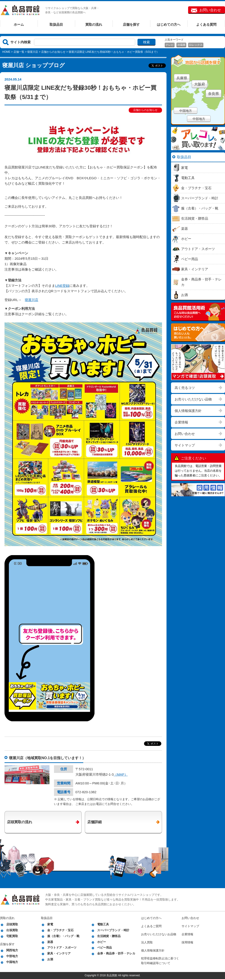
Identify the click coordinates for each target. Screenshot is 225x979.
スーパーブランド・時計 (113, 930)
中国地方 (185, 111)
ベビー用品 (104, 947)
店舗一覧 (19, 51)
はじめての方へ (168, 24)
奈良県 (213, 94)
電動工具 (103, 924)
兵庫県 (181, 78)
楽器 (50, 942)
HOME (6, 51)
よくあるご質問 (151, 926)
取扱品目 (56, 24)
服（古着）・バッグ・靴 (63, 936)
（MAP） (121, 774)
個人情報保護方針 (188, 411)
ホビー (101, 942)
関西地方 (12, 950)
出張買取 (12, 930)
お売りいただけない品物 (193, 399)
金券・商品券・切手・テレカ (116, 953)
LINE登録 (62, 285)
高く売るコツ (185, 388)
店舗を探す (131, 24)
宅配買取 (12, 936)
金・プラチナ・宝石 (60, 930)
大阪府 (199, 84)
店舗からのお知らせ (53, 51)
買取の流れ (93, 24)
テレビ (170, 44)
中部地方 (199, 119)
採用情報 (187, 942)
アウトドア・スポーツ (61, 947)
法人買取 (147, 942)
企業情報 (181, 422)
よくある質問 (206, 24)
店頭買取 (12, 924)
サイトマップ (185, 445)
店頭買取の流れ (19, 822)
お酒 (50, 959)
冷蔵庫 (181, 44)
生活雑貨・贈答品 (109, 936)
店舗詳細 (94, 822)
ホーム (19, 24)
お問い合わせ (210, 10)
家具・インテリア (59, 953)
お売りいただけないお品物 (158, 934)
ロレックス (195, 44)
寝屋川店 (32, 51)
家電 (50, 924)
